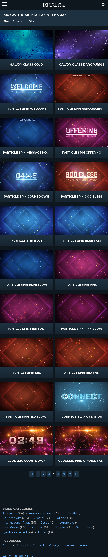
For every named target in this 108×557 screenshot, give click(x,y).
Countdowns (12, 518)
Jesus (45, 522)
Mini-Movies (11, 527)
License (68, 545)
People (60, 527)
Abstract (9, 513)
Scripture (83, 527)
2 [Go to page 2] (43, 473)
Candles (72, 513)
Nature (36, 527)
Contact (38, 545)
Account (22, 545)
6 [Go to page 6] (64, 473)
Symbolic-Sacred (15, 532)
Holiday (60, 518)
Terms (82, 545)
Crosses (39, 518)
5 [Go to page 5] (58, 473)
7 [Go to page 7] (70, 473)
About (7, 545)
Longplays (67, 522)
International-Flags (16, 522)
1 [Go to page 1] (37, 473)
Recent (19, 21)
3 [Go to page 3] (49, 473)
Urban (42, 532)
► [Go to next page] (76, 473)
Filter (33, 21)
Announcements (41, 513)
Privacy (54, 545)
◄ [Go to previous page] (31, 473)
